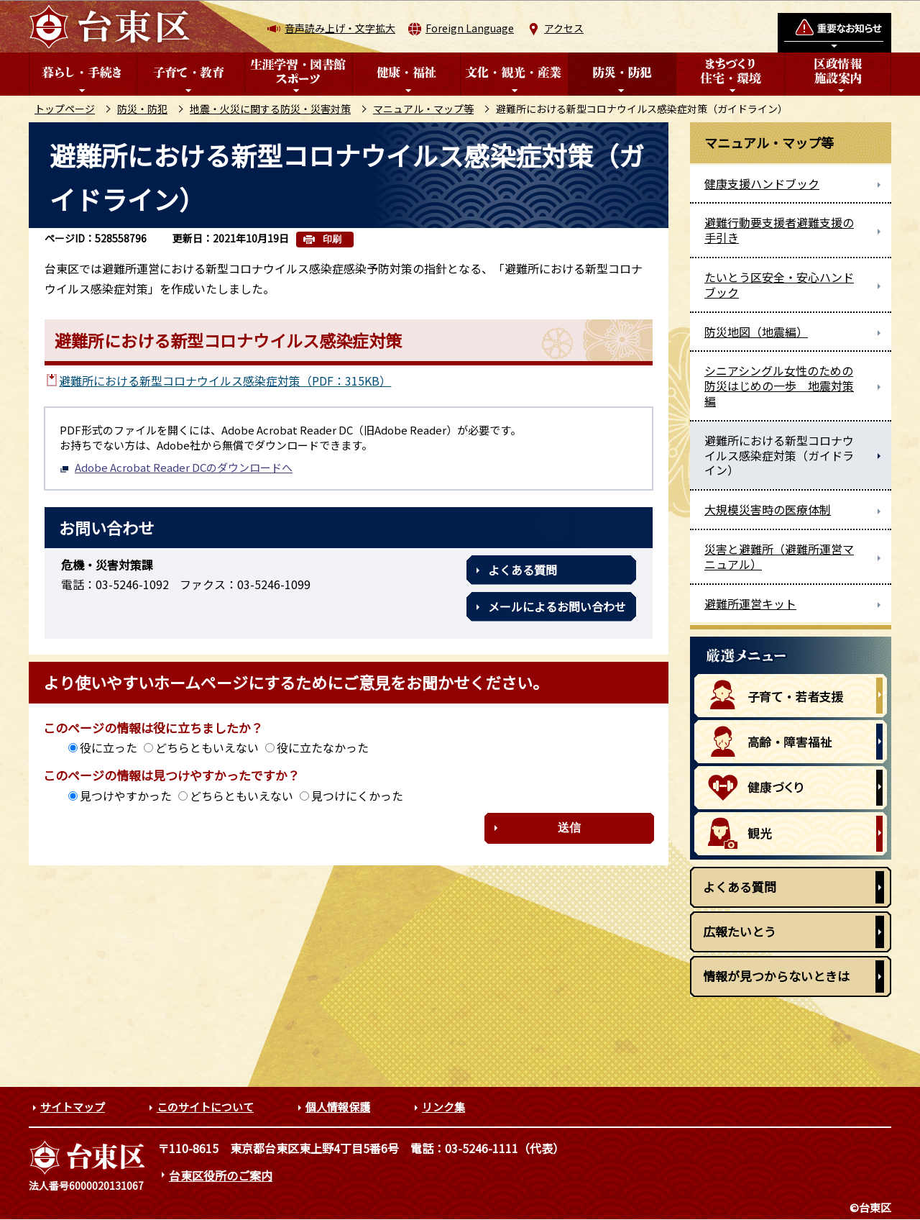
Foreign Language (470, 28)
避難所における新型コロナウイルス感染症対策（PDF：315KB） (225, 380)
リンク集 (443, 1106)
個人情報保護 (337, 1106)
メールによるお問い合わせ (557, 606)
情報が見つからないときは (776, 976)
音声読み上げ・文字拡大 (340, 28)
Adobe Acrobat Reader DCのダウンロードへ (176, 467)
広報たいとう (739, 931)
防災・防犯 (142, 108)
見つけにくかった (357, 795)
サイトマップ (72, 1106)
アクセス (564, 28)
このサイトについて (205, 1106)
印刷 (332, 239)
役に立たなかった (323, 747)
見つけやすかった (126, 795)
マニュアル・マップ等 (423, 108)
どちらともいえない (207, 747)
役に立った (108, 747)
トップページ (64, 108)
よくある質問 (522, 569)
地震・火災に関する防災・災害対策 (270, 108)
